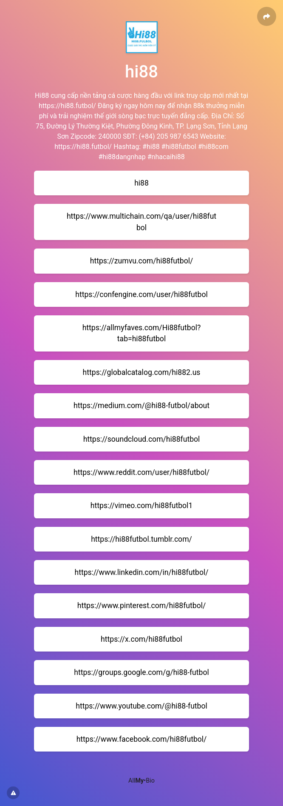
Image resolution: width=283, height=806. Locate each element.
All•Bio (141, 780)
